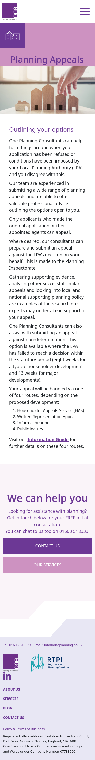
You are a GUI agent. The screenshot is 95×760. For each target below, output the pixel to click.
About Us (11, 689)
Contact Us (13, 717)
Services (10, 698)
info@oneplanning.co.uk (63, 645)
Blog (7, 708)
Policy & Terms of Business (24, 729)
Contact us (47, 546)
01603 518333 (73, 531)
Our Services (47, 565)
